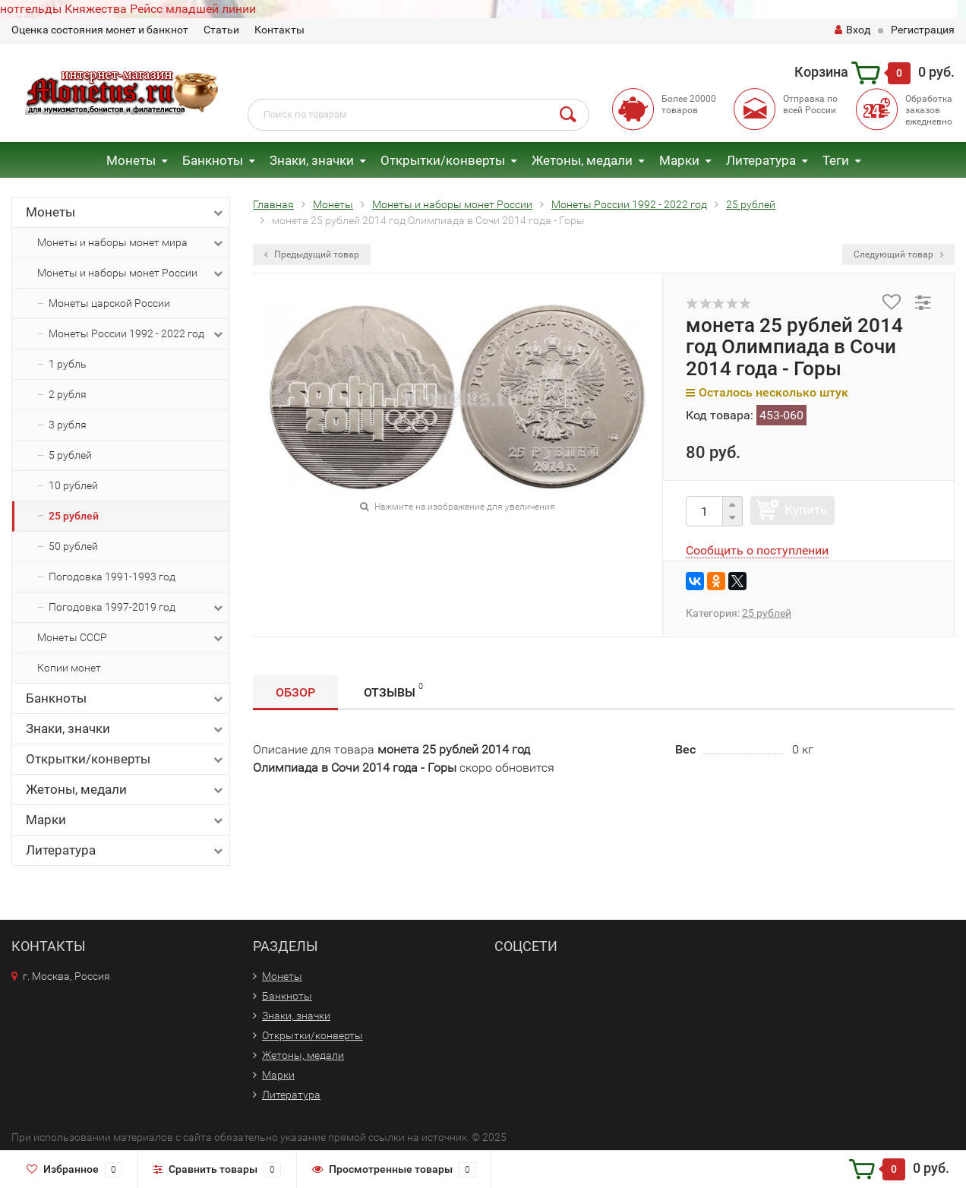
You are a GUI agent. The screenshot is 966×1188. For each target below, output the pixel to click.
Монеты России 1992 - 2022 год (137, 334)
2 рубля (68, 394)
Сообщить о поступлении (757, 550)
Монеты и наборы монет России (131, 273)
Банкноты (212, 160)
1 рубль (68, 364)
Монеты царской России (109, 303)
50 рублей (73, 546)
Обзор (295, 692)
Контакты (279, 30)
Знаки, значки (312, 160)
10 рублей (73, 485)
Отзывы (393, 690)
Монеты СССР (131, 638)
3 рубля (68, 425)
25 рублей (74, 516)
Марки (679, 160)
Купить (805, 509)
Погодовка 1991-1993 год (112, 576)
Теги (835, 160)
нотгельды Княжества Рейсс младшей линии (128, 9)
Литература (761, 160)
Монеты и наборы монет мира (131, 243)
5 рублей (70, 455)
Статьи (221, 30)
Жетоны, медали (582, 160)
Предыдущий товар (311, 254)
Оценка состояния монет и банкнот (99, 30)
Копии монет (69, 668)
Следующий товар (898, 254)
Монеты (131, 160)
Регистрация (923, 30)
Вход (852, 30)
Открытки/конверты (442, 160)
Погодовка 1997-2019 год (137, 607)
